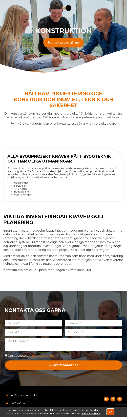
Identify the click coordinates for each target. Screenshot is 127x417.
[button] (118, 9)
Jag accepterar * (32, 356)
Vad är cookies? (90, 413)
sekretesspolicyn (43, 356)
